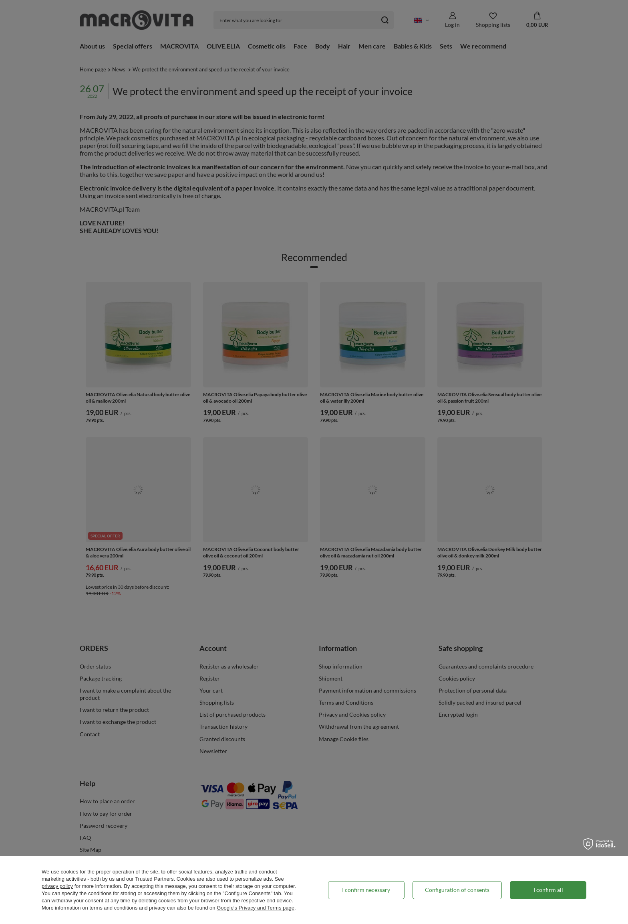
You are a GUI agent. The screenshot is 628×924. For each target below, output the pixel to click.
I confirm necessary (366, 889)
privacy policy (57, 886)
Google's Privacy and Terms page (255, 908)
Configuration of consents (457, 889)
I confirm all (548, 889)
